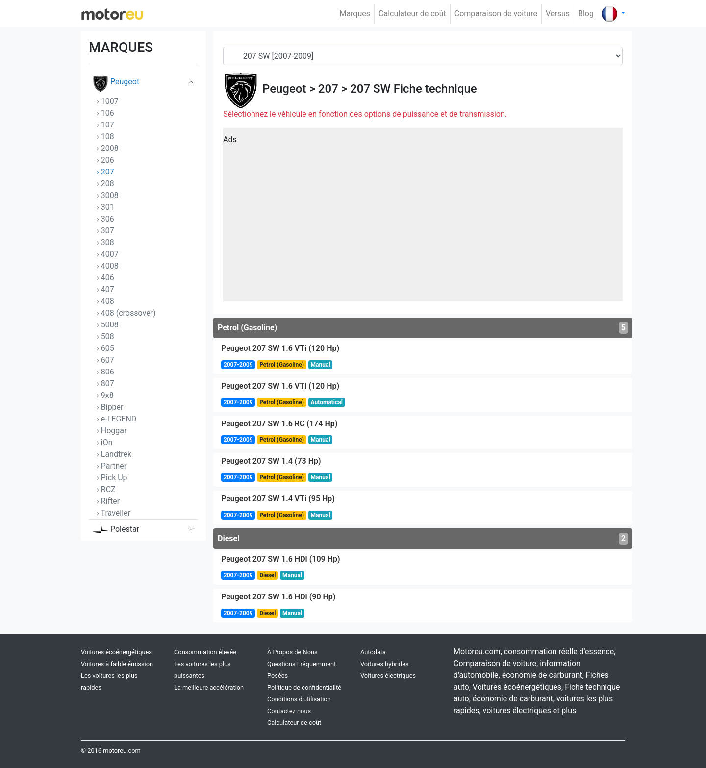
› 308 (105, 242)
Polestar (116, 531)
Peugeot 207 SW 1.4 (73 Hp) (271, 461)
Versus (558, 13)
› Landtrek (114, 454)
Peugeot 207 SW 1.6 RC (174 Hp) (279, 423)
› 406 (105, 277)
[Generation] (423, 56)
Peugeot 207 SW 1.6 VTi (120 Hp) (280, 348)
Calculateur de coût (412, 13)
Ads (230, 139)
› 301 (105, 207)
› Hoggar (111, 430)
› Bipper (110, 407)
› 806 (105, 371)
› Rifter (108, 501)
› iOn (105, 442)
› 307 (105, 230)
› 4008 (108, 266)
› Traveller (113, 513)
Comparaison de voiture (495, 13)
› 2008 (108, 148)
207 (328, 89)
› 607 (105, 360)
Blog (586, 13)
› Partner (111, 466)
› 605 (105, 348)
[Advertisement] (423, 218)
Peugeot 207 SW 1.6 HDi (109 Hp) (280, 559)
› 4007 (108, 254)
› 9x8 (105, 395)
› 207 (105, 171)
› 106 (105, 113)
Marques (354, 13)
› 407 (105, 289)
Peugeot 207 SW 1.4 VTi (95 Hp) (278, 498)
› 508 (105, 336)
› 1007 (108, 101)
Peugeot (116, 84)
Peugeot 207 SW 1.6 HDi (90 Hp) (278, 596)
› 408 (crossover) (126, 313)
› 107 (105, 124)
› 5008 (108, 324)
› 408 (105, 301)
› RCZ (106, 489)
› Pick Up (112, 477)
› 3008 (108, 195)
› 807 (105, 383)
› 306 (105, 218)
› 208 (105, 183)
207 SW (370, 89)
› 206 (105, 160)
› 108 (105, 136)
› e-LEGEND (116, 418)
